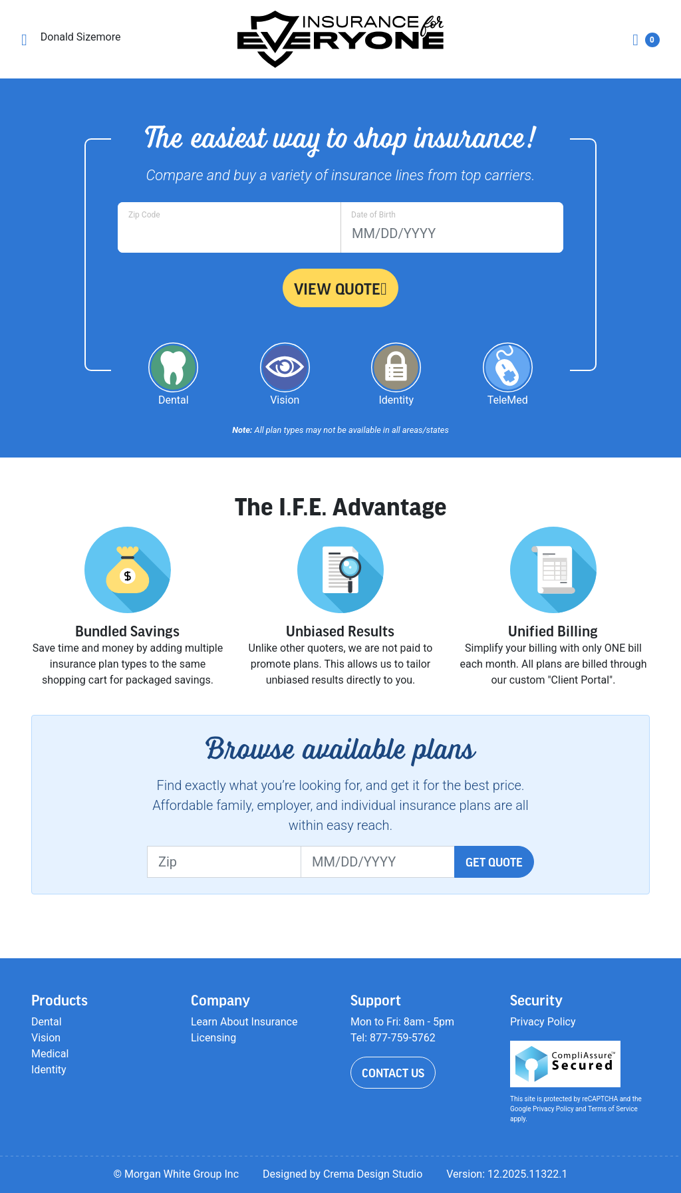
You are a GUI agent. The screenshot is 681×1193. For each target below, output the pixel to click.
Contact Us (393, 1072)
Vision (46, 1037)
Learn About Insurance (244, 1021)
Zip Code (144, 214)
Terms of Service (613, 1109)
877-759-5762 (403, 1037)
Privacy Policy (543, 1021)
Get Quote (494, 861)
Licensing (213, 1037)
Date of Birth (373, 214)
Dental (46, 1021)
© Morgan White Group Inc (176, 1174)
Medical (49, 1053)
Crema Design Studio (372, 1174)
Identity (49, 1069)
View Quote (340, 288)
